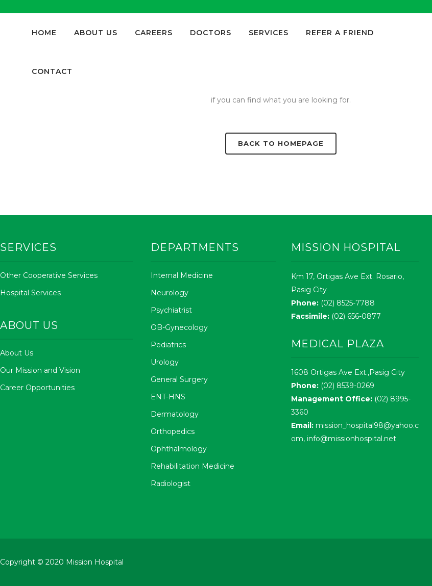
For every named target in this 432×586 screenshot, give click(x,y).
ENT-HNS (168, 396)
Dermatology (175, 414)
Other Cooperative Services (49, 275)
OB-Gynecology (179, 327)
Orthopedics (173, 431)
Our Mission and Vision (40, 370)
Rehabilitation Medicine (192, 466)
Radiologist (170, 483)
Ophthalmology (179, 448)
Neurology (169, 292)
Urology (165, 362)
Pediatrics (168, 344)
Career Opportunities (37, 387)
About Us (16, 353)
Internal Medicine (182, 275)
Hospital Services (30, 292)
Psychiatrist (171, 310)
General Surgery (179, 379)
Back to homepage (281, 143)
